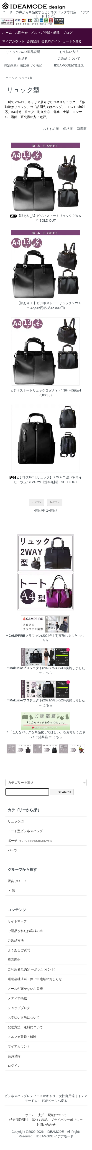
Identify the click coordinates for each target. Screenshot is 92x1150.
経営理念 (14, 960)
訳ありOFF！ (17, 881)
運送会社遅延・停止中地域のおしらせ (35, 979)
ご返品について (69, 58)
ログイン (14, 1065)
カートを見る (72, 41)
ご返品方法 (16, 940)
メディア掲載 (17, 998)
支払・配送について (52, 1115)
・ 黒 (11, 890)
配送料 (23, 58)
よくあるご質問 (19, 950)
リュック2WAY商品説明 (23, 52)
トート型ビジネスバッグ (25, 831)
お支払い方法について (24, 1017)
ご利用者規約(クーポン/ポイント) (31, 969)
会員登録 (33, 41)
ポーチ (31, 840)
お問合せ (21, 32)
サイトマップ (17, 921)
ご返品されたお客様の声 (25, 931)
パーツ (12, 850)
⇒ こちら (45, 673)
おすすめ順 (51, 128)
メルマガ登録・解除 (45, 32)
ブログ (67, 32)
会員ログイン (51, 41)
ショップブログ (19, 1008)
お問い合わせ (46, 1124)
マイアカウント (13, 41)
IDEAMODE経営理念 (69, 65)
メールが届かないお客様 (25, 988)
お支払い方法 (69, 52)
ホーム (7, 32)
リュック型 (26, 78)
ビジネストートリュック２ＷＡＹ (34, 390)
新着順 (82, 128)
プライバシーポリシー (67, 1120)
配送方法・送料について (25, 1027)
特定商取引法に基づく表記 (23, 65)
